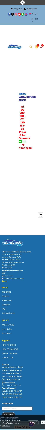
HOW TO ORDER (9, 345)
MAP (4, 281)
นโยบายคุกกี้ (6, 426)
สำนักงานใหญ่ (8, 325)
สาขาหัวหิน (7, 329)
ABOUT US (6, 292)
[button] (33, 14)
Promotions (7, 300)
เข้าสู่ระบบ (16, 8)
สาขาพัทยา (6, 333)
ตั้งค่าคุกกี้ (33, 422)
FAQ (3, 309)
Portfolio (5, 296)
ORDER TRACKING (10, 353)
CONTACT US (7, 357)
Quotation (6, 305)
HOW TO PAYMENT (10, 349)
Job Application (8, 313)
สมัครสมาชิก (31, 8)
